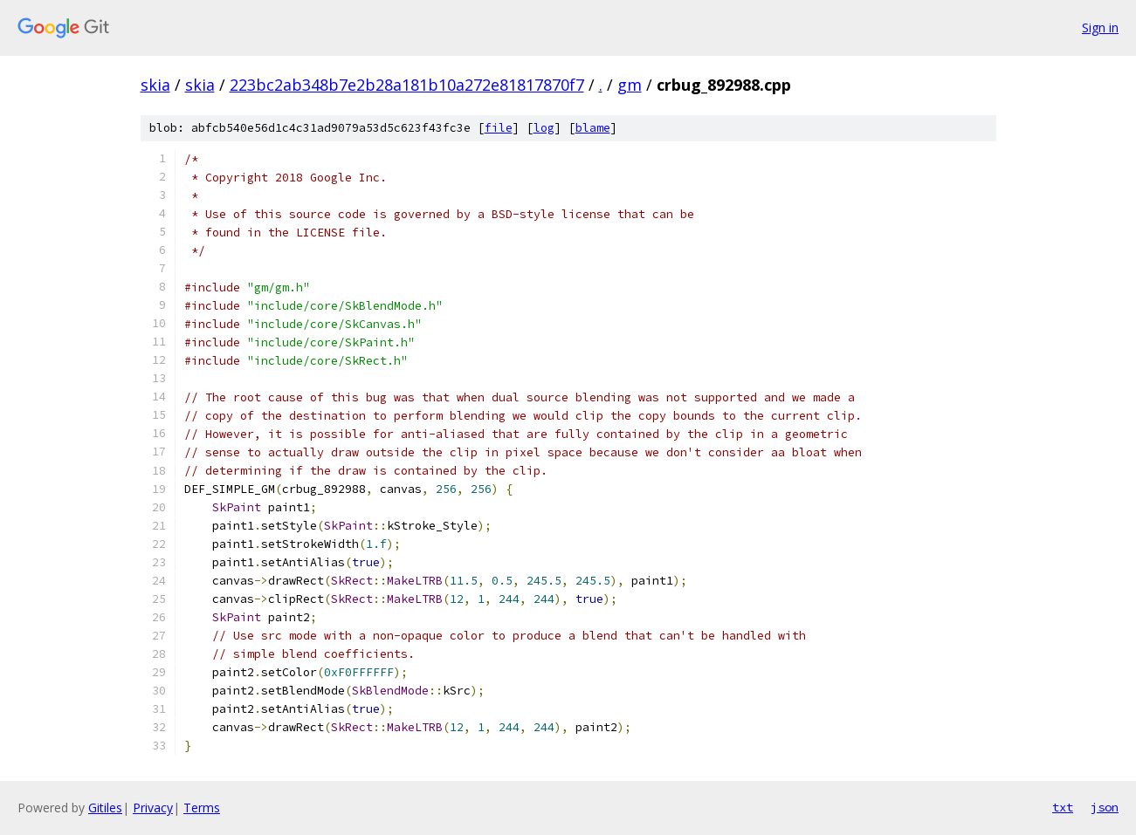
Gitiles (105, 807)
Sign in (1100, 27)
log (544, 127)
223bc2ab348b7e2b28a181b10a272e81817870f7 (407, 84)
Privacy (153, 807)
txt (1062, 807)
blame (592, 127)
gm (629, 84)
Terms (201, 807)
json (1105, 807)
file (499, 127)
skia (155, 84)
